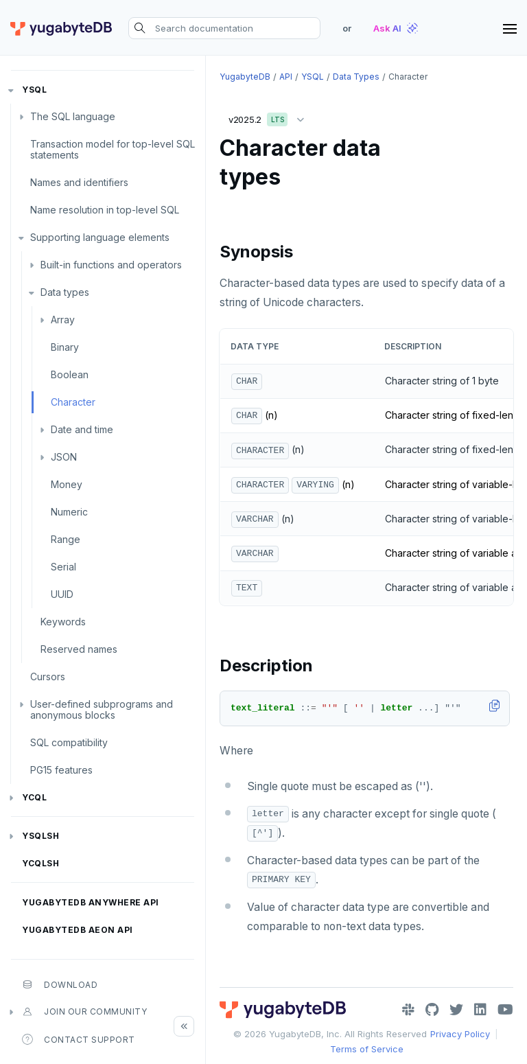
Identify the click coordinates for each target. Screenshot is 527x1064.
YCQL (34, 797)
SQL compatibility (69, 742)
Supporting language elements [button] (99, 237)
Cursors (47, 676)
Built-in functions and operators (111, 264)
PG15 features (61, 770)
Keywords (63, 621)
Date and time (82, 429)
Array (63, 319)
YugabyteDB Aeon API (77, 930)
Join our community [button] (84, 1011)
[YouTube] (505, 1009)
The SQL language (72, 116)
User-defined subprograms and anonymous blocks (101, 709)
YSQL (34, 89)
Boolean (70, 374)
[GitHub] (431, 1009)
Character (73, 402)
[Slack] (408, 1009)
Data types (64, 292)
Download (59, 984)
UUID (62, 594)
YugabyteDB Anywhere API (90, 902)
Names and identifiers (79, 182)
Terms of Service (366, 1048)
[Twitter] (456, 1009)
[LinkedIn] (480, 1009)
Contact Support (78, 1039)
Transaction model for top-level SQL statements (112, 149)
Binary (65, 347)
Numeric (69, 512)
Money (66, 484)
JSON (64, 457)
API (285, 76)
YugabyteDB (245, 76)
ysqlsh (40, 836)
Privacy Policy (460, 1033)
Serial (63, 567)
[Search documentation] (224, 28)
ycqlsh (40, 863)
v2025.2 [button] (270, 117)
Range (65, 539)
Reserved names (78, 649)
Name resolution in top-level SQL (104, 210)
